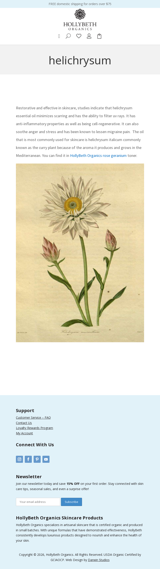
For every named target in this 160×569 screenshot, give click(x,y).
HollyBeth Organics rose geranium (99, 155)
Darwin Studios (99, 560)
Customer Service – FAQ (33, 417)
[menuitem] (59, 36)
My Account (24, 433)
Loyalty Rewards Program (34, 428)
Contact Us (24, 423)
